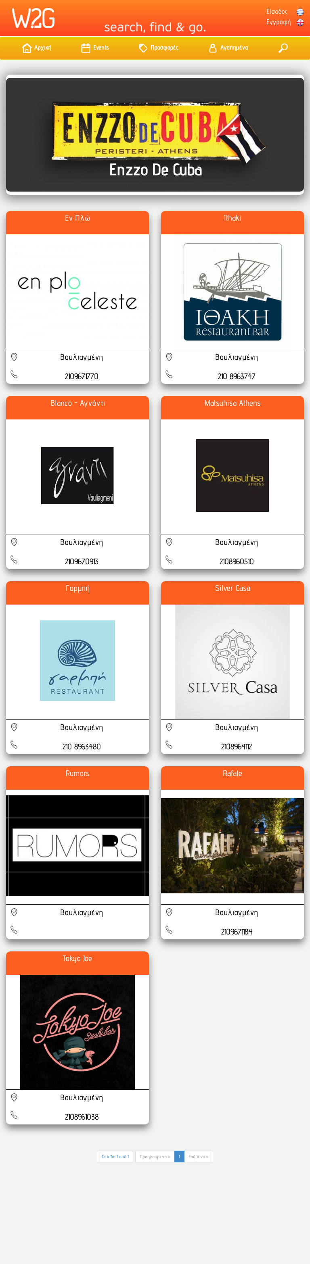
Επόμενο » (199, 1156)
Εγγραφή (278, 22)
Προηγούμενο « (155, 1156)
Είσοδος (276, 11)
